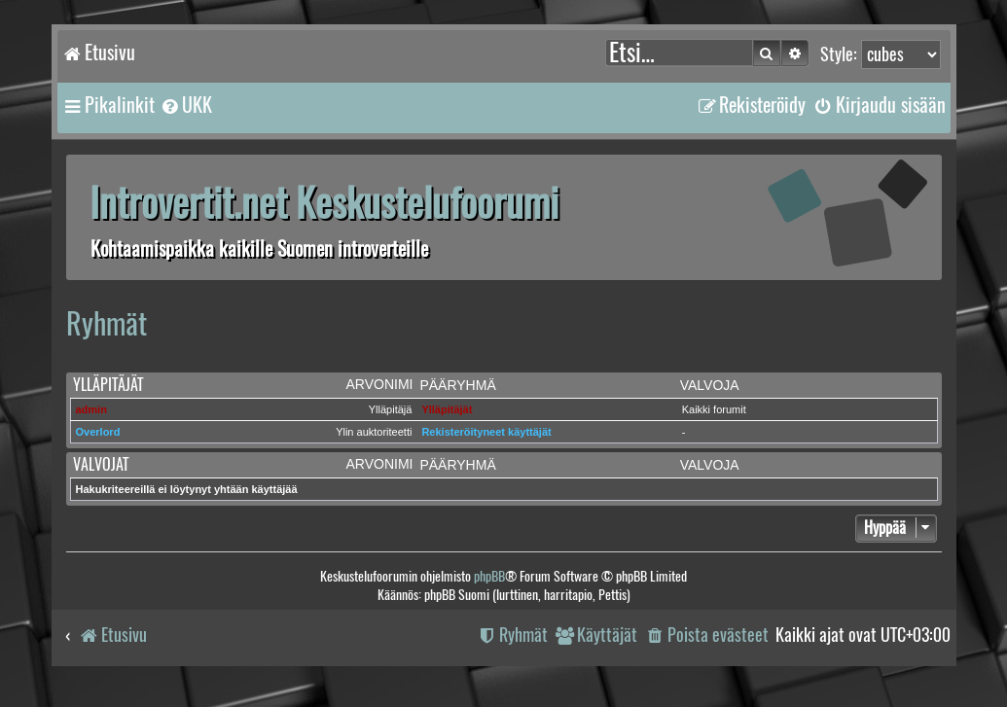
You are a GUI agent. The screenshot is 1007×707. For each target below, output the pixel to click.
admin (91, 409)
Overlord (98, 432)
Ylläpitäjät (108, 384)
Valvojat (100, 464)
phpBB (489, 576)
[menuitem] (186, 105)
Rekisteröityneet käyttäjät (486, 432)
